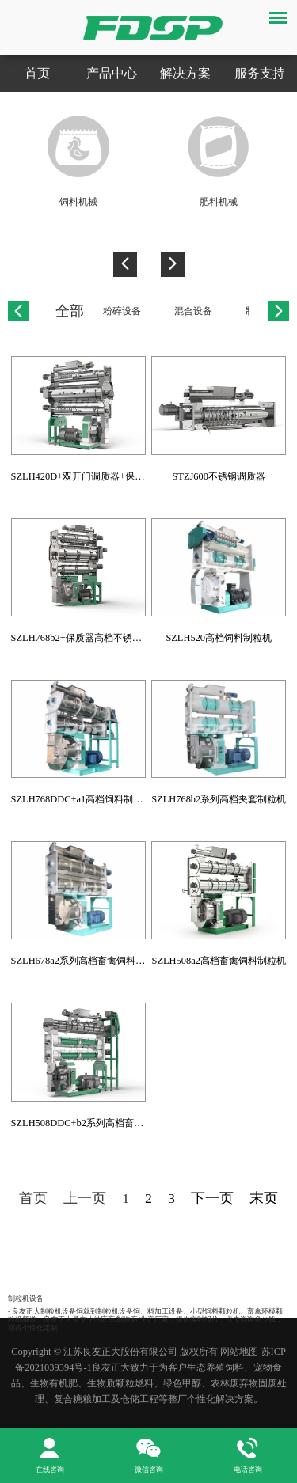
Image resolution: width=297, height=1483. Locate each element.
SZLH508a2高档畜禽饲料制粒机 (219, 960)
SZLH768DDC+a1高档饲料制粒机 (82, 799)
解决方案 (185, 73)
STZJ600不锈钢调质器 (218, 476)
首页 (37, 73)
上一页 (84, 1198)
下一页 (212, 1198)
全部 (69, 311)
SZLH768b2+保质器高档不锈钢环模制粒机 (100, 637)
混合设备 (193, 311)
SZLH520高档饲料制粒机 (219, 637)
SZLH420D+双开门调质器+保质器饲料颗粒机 (106, 476)
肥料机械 (219, 201)
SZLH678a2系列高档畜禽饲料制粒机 (87, 960)
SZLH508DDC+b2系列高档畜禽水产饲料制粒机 (110, 1122)
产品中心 (111, 73)
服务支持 (259, 73)
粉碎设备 (122, 311)
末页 (263, 1198)
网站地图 (239, 1351)
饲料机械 (78, 201)
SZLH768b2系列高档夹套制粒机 (218, 799)
